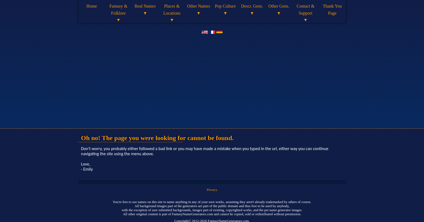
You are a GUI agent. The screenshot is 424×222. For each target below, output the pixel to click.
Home (91, 6)
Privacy (212, 190)
